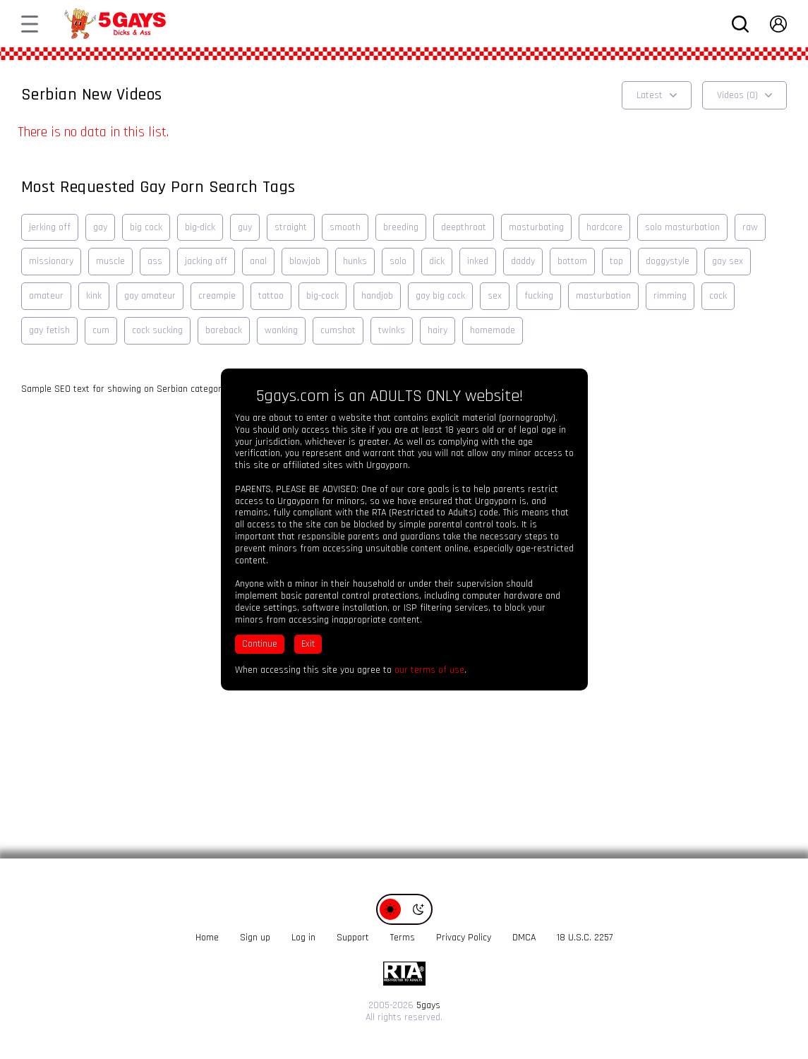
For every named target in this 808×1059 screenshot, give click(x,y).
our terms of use (429, 670)
